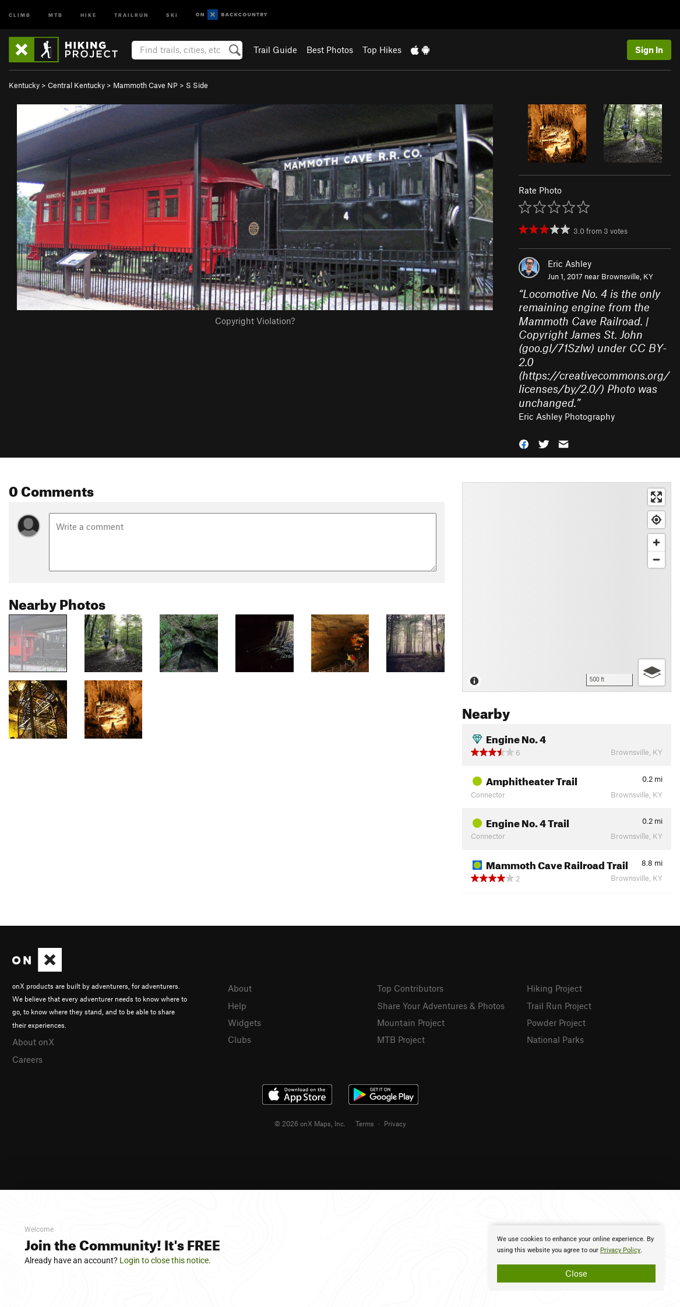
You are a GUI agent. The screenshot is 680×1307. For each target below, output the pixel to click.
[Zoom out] (656, 559)
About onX (33, 1042)
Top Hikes (381, 49)
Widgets (244, 1022)
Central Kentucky (76, 85)
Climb (20, 14)
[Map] (567, 587)
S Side (197, 85)
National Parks (555, 1039)
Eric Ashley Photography (567, 416)
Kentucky (24, 85)
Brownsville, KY (627, 276)
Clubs (239, 1039)
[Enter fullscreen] (656, 497)
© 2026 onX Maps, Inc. (310, 1123)
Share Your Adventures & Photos (441, 1005)
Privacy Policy (620, 1250)
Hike (88, 14)
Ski (172, 14)
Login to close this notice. (165, 1260)
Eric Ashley (569, 263)
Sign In (649, 49)
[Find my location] (656, 519)
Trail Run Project (559, 1005)
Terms (364, 1123)
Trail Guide (275, 49)
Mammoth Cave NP (145, 85)
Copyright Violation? (255, 320)
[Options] (652, 672)
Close (576, 1273)
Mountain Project (411, 1022)
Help (237, 1005)
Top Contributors (410, 988)
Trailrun (131, 14)
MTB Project (401, 1039)
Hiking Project (554, 988)
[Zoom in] (656, 542)
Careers (27, 1059)
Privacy (395, 1123)
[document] (576, 1258)
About (240, 988)
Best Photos (329, 49)
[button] (524, 442)
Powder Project (556, 1022)
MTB (55, 14)
